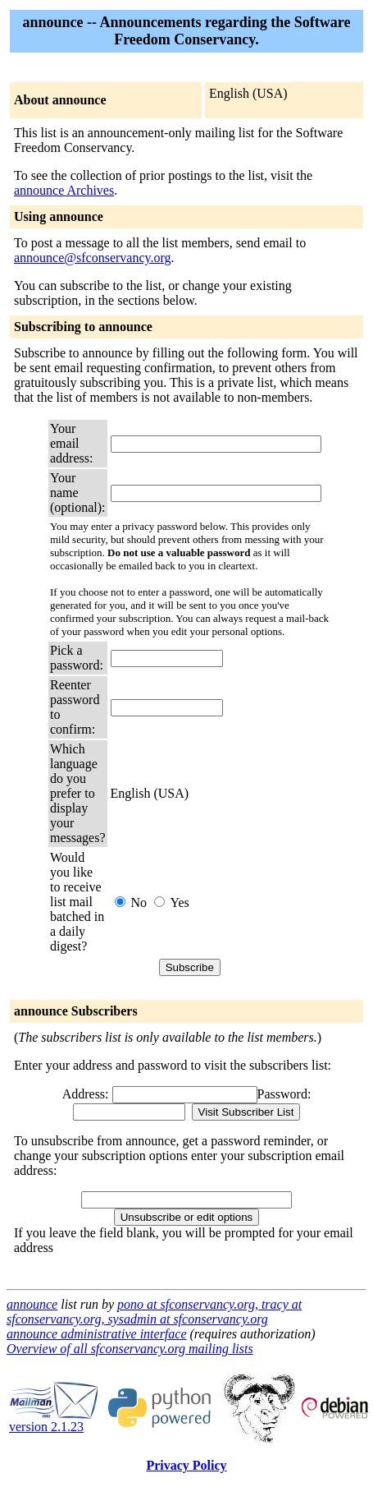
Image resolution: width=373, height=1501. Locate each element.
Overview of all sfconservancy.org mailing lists (130, 1349)
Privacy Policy (186, 1465)
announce (32, 1304)
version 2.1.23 (54, 1421)
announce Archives (64, 190)
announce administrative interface (97, 1334)
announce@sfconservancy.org (92, 258)
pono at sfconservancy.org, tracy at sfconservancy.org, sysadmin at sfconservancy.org (154, 1311)
